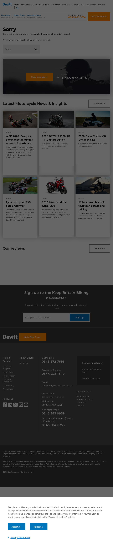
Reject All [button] (38, 526)
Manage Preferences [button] (20, 537)
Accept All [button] (16, 526)
